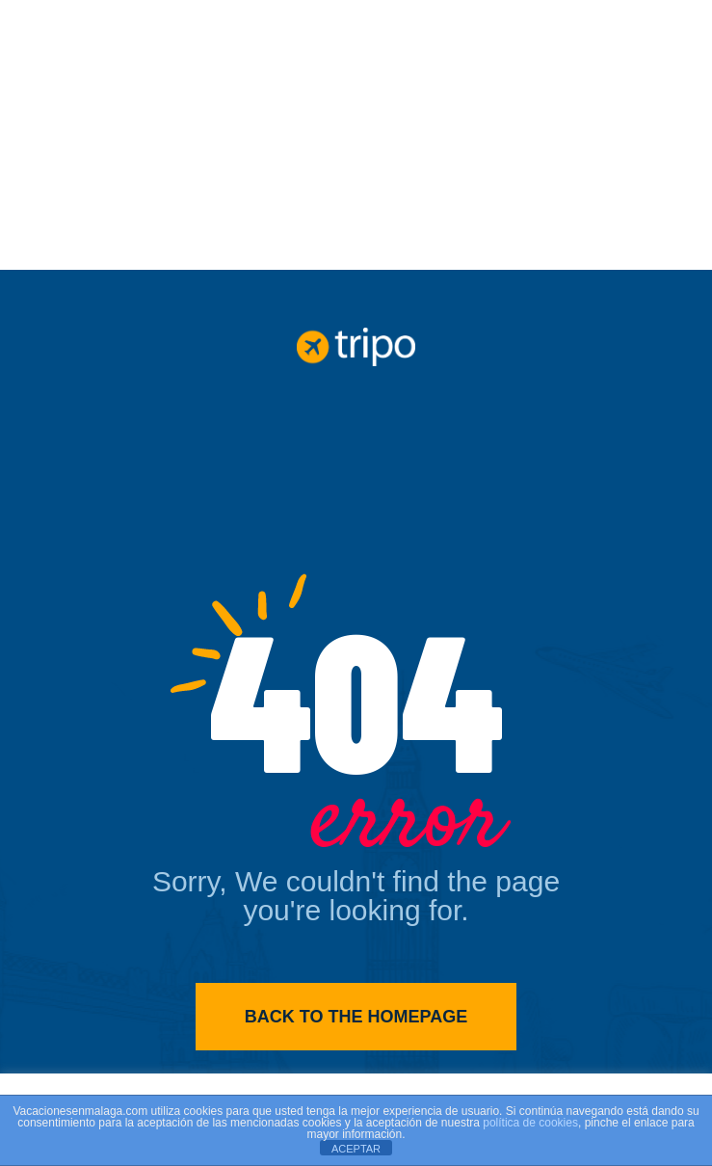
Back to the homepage (356, 1016)
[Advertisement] (356, 135)
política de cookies (530, 1122)
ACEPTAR (356, 1148)
